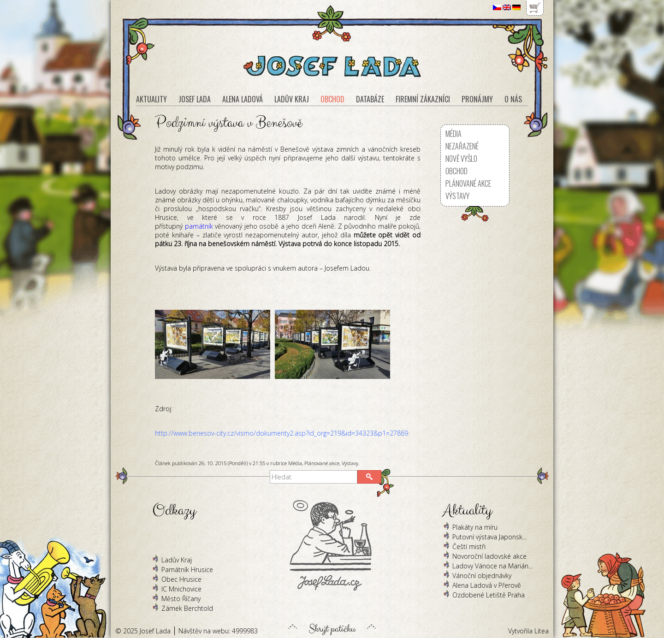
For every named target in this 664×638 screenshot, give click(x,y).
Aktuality (151, 99)
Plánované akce (321, 463)
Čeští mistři (469, 546)
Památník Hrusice (187, 569)
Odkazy (174, 510)
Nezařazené (462, 146)
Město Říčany (181, 598)
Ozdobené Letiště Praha (488, 595)
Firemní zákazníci (423, 99)
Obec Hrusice (181, 579)
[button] (369, 477)
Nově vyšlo (461, 158)
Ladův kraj (291, 99)
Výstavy (350, 463)
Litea (541, 630)
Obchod (456, 171)
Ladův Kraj (176, 559)
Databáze (370, 99)
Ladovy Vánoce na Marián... (492, 565)
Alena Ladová (242, 99)
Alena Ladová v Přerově (486, 585)
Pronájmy (477, 99)
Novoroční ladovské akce (489, 556)
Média (295, 463)
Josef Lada (194, 99)
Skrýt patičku (332, 626)
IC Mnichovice (181, 589)
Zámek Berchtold (187, 608)
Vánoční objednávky (481, 575)
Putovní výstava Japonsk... (489, 536)
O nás (513, 99)
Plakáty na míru (475, 527)
